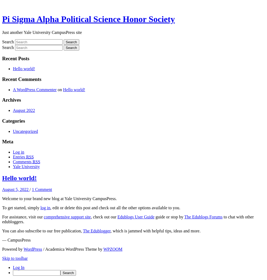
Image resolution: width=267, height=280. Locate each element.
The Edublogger (97, 231)
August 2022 (24, 110)
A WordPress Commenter (35, 89)
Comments (26, 162)
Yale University (26, 166)
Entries (23, 157)
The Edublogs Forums (203, 217)
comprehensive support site (67, 217)
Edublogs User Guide (135, 217)
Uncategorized (25, 131)
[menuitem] (139, 273)
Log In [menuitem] (18, 267)
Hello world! (24, 68)
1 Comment (42, 189)
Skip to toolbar (15, 258)
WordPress (33, 249)
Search (8, 42)
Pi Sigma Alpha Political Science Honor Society (88, 19)
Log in (18, 152)
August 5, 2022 (16, 189)
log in (45, 207)
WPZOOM (112, 249)
